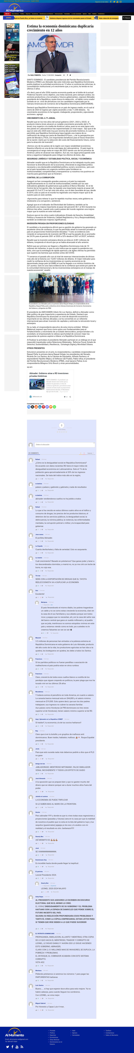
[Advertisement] (11, 128)
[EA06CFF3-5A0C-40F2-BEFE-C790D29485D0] (11, 42)
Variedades (67, 13)
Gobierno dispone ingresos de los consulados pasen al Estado (89, 18)
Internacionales (59, 13)
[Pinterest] (43, 406)
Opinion (85, 13)
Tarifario (94, 13)
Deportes (28, 13)
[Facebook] (28, 406)
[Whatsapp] (54, 406)
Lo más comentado (76, 13)
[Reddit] (36, 406)
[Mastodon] (47, 406)
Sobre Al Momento (112, 1035)
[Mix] (50, 406)
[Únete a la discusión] (64, 444)
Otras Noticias (15, 13)
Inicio (7, 14)
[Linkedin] (39, 406)
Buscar (127, 18)
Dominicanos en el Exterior (46, 13)
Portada (52, 1031)
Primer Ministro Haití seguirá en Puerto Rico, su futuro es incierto (39, 18)
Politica (22, 13)
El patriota (53, 885)
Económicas (35, 13)
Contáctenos (101, 13)
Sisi (52, 605)
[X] (32, 406)
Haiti (89, 13)
